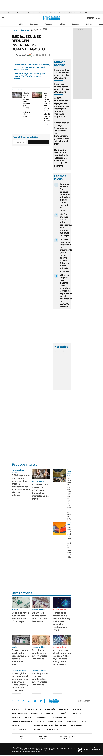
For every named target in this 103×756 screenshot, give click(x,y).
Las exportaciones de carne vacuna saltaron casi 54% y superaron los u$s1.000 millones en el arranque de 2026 (50, 109)
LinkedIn (29, 701)
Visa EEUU (83, 13)
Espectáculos (55, 721)
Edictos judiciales (21, 729)
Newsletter (98, 24)
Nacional (16, 717)
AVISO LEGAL (76, 725)
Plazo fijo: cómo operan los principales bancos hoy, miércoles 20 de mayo (40, 491)
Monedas (57, 351)
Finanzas (48, 24)
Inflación (62, 13)
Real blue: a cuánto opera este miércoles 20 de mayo (39, 654)
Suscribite (39, 142)
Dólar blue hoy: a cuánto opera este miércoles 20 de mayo (62, 74)
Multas (37, 729)
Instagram (23, 701)
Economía (34, 24)
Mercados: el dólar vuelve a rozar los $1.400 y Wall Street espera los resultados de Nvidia (62, 621)
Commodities (70, 351)
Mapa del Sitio (18, 725)
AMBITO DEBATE (68, 738)
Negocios (75, 24)
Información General (22, 721)
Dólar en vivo (20, 13)
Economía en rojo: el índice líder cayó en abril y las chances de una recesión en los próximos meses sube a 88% (32, 67)
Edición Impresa (58, 717)
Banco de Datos (19, 713)
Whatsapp (41, 701)
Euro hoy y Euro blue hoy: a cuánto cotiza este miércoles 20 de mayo (40, 679)
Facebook (18, 701)
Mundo (28, 717)
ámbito (14, 30)
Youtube (35, 701)
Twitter (13, 701)
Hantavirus (72, 13)
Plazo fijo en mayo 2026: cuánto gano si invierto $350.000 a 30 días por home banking (29, 76)
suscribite (90, 18)
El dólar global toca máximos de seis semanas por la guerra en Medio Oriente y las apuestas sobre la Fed (20, 682)
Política (62, 24)
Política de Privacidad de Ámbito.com (48, 725)
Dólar (21, 24)
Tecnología (72, 721)
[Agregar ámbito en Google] (23, 55)
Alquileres (95, 13)
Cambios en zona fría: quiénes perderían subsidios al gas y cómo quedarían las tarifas (65, 197)
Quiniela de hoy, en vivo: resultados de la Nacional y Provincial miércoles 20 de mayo (61, 157)
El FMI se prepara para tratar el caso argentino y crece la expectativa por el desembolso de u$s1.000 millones (66, 290)
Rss (84, 721)
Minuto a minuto (60, 610)
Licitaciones (52, 729)
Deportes (41, 717)
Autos (40, 721)
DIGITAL (23, 738)
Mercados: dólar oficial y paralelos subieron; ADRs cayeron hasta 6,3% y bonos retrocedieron (62, 657)
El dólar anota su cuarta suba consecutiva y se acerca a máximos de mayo (28, 104)
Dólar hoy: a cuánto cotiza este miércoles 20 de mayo (61, 88)
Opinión (89, 24)
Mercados (31, 13)
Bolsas (63, 351)
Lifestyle (76, 713)
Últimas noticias (33, 709)
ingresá (98, 18)
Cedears (78, 351)
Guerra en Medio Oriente (47, 13)
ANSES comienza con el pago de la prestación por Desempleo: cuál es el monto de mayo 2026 (61, 107)
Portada (16, 709)
